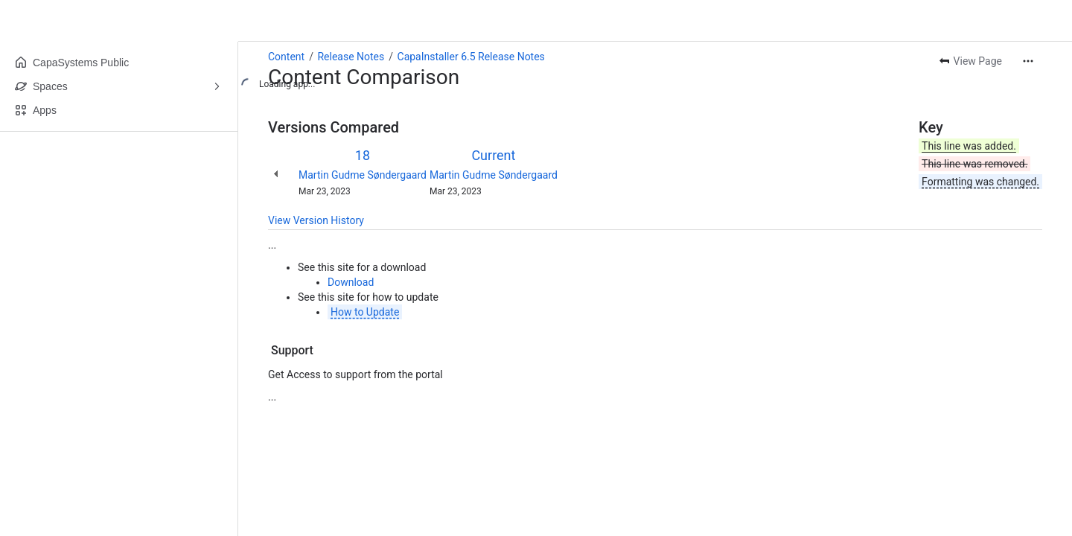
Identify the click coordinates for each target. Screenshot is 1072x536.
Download (351, 282)
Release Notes (350, 57)
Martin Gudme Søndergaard (363, 175)
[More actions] (1028, 61)
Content (286, 57)
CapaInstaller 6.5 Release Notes (471, 57)
